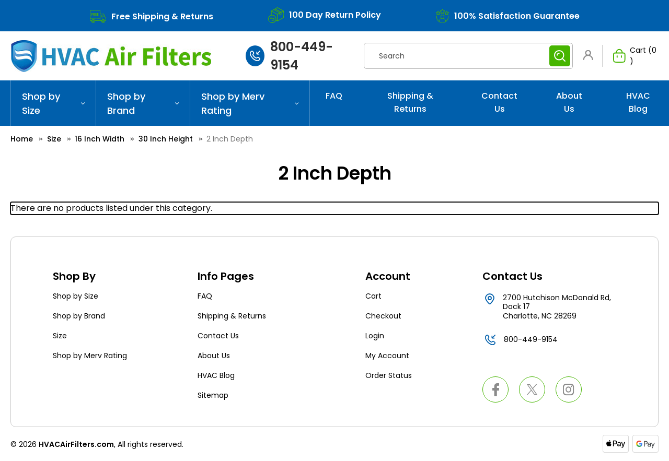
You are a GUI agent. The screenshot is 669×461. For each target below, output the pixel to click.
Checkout (383, 316)
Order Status (388, 375)
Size (60, 335)
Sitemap (213, 395)
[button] (590, 55)
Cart (373, 296)
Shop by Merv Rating (249, 103)
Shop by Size (53, 103)
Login (374, 335)
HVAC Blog (638, 102)
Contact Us (499, 102)
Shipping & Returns (410, 102)
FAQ (334, 96)
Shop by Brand (143, 103)
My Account (387, 355)
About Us (569, 102)
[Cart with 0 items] (630, 56)
